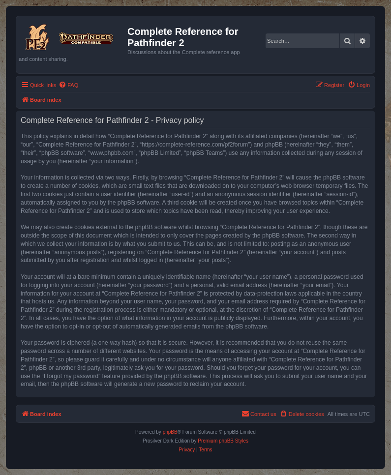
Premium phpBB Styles (223, 441)
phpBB (170, 432)
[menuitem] (68, 85)
